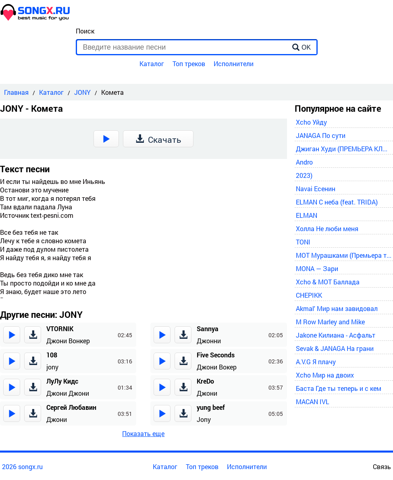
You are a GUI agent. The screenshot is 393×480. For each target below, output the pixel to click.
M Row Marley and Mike (330, 321)
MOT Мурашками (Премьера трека (344, 255)
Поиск (85, 31)
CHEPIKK (309, 295)
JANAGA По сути (320, 135)
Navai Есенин (315, 188)
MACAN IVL (312, 401)
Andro (304, 162)
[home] (35, 18)
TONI (303, 242)
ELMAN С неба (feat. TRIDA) (337, 202)
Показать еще (143, 433)
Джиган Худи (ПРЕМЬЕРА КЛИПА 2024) (344, 148)
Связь (382, 466)
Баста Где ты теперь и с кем (338, 388)
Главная (16, 92)
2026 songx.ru (22, 466)
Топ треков (189, 63)
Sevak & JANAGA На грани (335, 348)
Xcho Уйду (311, 122)
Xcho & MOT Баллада (328, 282)
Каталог (151, 63)
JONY (82, 92)
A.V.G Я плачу (316, 361)
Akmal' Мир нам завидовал (337, 308)
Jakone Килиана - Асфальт (335, 335)
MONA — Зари (317, 268)
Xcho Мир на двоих (325, 375)
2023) (304, 175)
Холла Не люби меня (327, 228)
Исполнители (234, 63)
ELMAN (306, 215)
